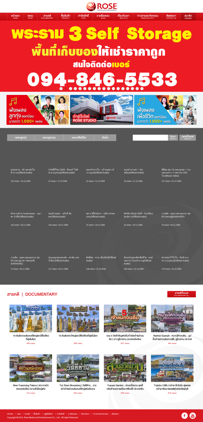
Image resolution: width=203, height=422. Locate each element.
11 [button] (108, 88)
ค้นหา (173, 137)
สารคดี (47, 16)
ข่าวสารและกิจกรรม (147, 16)
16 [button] (132, 88)
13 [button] (118, 88)
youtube (193, 416)
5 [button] (80, 88)
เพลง (30, 16)
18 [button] (142, 88)
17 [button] (137, 88)
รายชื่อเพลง (103, 16)
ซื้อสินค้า (65, 16)
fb (184, 416)
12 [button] (113, 88)
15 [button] (127, 88)
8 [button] (94, 88)
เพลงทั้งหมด (187, 137)
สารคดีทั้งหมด (181, 294)
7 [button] (89, 88)
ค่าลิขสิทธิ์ (83, 16)
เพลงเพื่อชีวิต (79, 137)
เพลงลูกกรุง (49, 137)
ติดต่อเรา (171, 16)
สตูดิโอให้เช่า (48, 414)
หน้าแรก (15, 16)
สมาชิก (188, 17)
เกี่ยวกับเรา (123, 16)
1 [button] (61, 88)
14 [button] (122, 88)
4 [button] (75, 88)
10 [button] (103, 88)
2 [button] (65, 88)
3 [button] (70, 88)
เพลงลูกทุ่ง (21, 137)
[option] (101, 56)
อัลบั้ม (105, 137)
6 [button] (84, 88)
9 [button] (99, 88)
